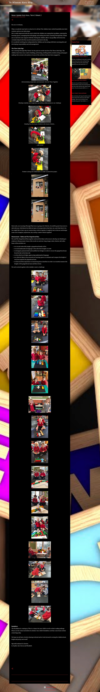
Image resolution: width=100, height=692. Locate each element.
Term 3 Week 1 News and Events (79, 93)
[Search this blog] (86, 2)
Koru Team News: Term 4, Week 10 (79, 56)
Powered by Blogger (50, 687)
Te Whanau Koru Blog (20, 2)
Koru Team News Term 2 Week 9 (79, 80)
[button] (12, 20)
